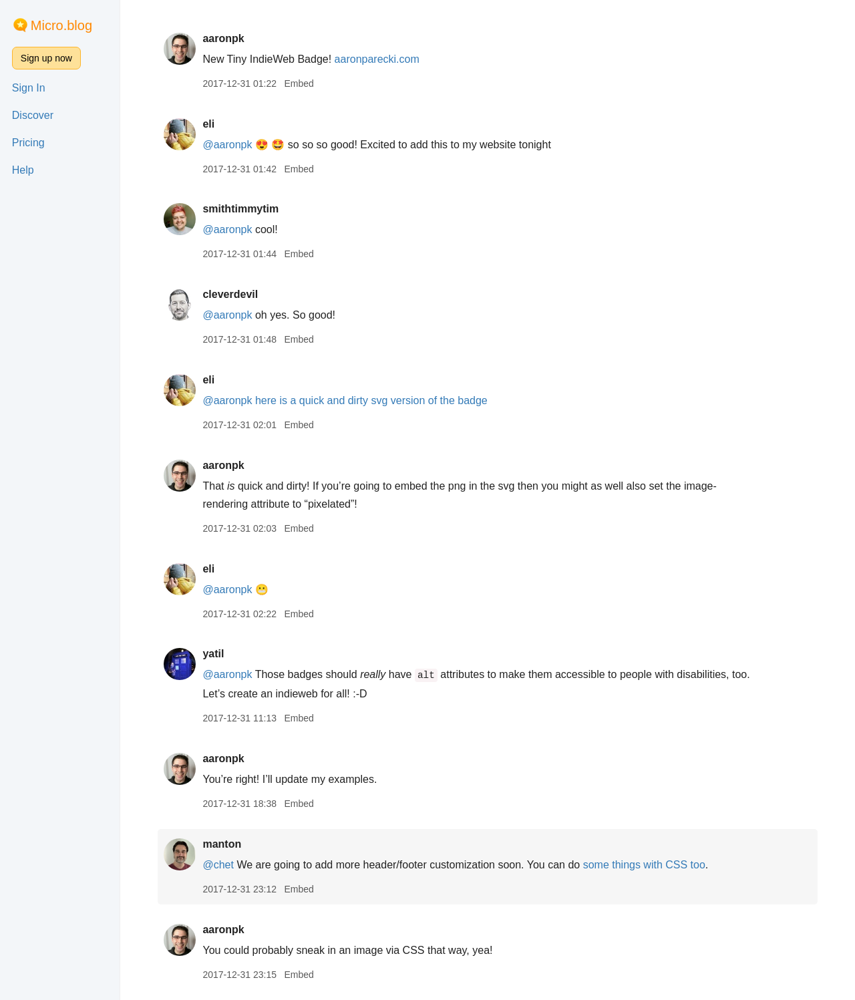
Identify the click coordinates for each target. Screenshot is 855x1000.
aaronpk (223, 38)
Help (23, 170)
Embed (298, 83)
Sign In (28, 88)
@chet (217, 864)
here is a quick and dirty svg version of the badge (371, 400)
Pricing (28, 142)
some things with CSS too (644, 864)
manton (221, 844)
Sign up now (46, 58)
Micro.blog (61, 25)
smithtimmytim (240, 208)
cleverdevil (230, 294)
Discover (32, 115)
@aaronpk (227, 144)
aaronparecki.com (377, 59)
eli (208, 124)
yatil (213, 653)
